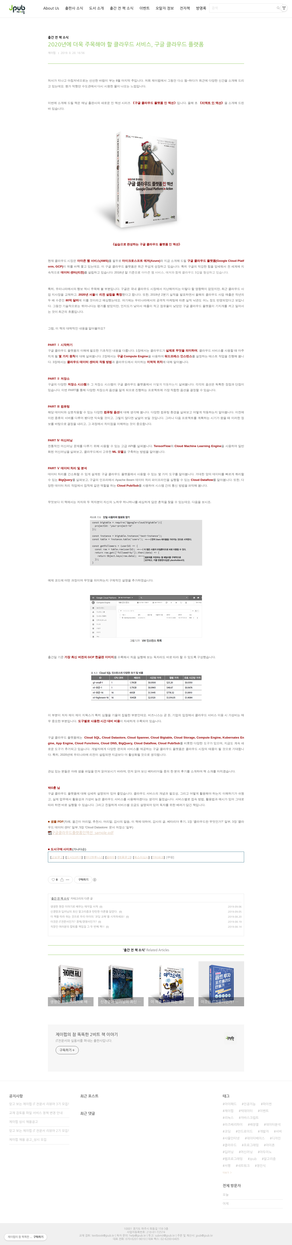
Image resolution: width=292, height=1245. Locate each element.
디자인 (276, 1138)
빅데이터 (247, 1111)
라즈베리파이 (233, 1124)
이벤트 (144, 8)
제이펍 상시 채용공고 (23, 1121)
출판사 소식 (74, 8)
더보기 (226, 1172)
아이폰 (270, 1145)
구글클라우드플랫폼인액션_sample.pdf (81, 832)
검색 (278, 8)
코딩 (227, 1131)
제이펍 (228, 1111)
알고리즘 (270, 1158)
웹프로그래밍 (233, 1158)
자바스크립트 (250, 1117)
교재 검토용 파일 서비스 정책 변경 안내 (36, 1113)
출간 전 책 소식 (121, 8)
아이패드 (230, 1104)
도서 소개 (96, 8)
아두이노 (266, 1152)
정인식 (261, 1165)
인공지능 (250, 1104)
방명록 (201, 8)
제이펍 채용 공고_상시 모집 (28, 1139)
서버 (279, 1131)
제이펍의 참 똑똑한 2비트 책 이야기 (87, 1035)
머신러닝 (247, 1152)
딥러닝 (228, 1152)
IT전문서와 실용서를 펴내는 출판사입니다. (84, 1040)
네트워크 (244, 1165)
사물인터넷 (232, 1138)
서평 (227, 1165)
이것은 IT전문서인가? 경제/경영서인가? (73, 921)
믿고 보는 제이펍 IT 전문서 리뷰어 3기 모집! (39, 1104)
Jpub (253, 1158)
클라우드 (230, 1145)
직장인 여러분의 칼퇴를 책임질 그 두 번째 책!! (77, 926)
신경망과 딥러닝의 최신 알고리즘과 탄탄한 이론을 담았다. (84, 911)
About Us (51, 8)
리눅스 (228, 1117)
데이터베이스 (256, 1138)
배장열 (254, 1124)
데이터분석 (273, 1124)
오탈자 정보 (165, 8)
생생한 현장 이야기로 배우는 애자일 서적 (74, 906)
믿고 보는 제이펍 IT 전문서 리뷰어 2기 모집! (39, 1130)
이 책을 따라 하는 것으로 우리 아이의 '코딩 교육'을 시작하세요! (87, 916)
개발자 (264, 1131)
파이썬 (267, 1104)
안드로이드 (245, 1131)
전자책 (185, 8)
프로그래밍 (251, 1145)
